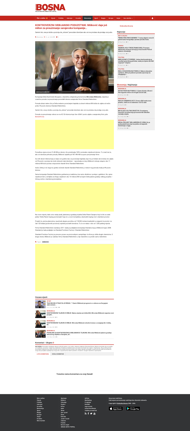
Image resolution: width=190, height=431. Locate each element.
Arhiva (87, 398)
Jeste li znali (65, 418)
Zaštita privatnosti (91, 410)
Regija (103, 18)
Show (62, 410)
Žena (62, 414)
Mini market (41, 420)
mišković (45, 242)
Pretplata (88, 402)
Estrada (63, 416)
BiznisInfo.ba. (39, 117)
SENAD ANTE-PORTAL (68, 427)
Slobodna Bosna (126, 26)
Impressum (88, 406)
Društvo (39, 418)
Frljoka (63, 423)
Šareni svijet (65, 425)
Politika (61, 18)
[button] (112, 43)
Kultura (63, 400)
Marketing (88, 400)
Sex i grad (64, 412)
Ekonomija (87, 18)
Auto (62, 408)
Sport (96, 18)
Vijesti (53, 18)
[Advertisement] (74, 134)
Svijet (118, 18)
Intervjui (69, 18)
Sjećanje (64, 398)
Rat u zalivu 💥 (42, 18)
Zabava (63, 420)
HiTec (63, 406)
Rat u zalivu (41, 398)
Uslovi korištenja (90, 408)
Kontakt (87, 404)
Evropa (111, 18)
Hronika (78, 18)
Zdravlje (63, 402)
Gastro (63, 404)
